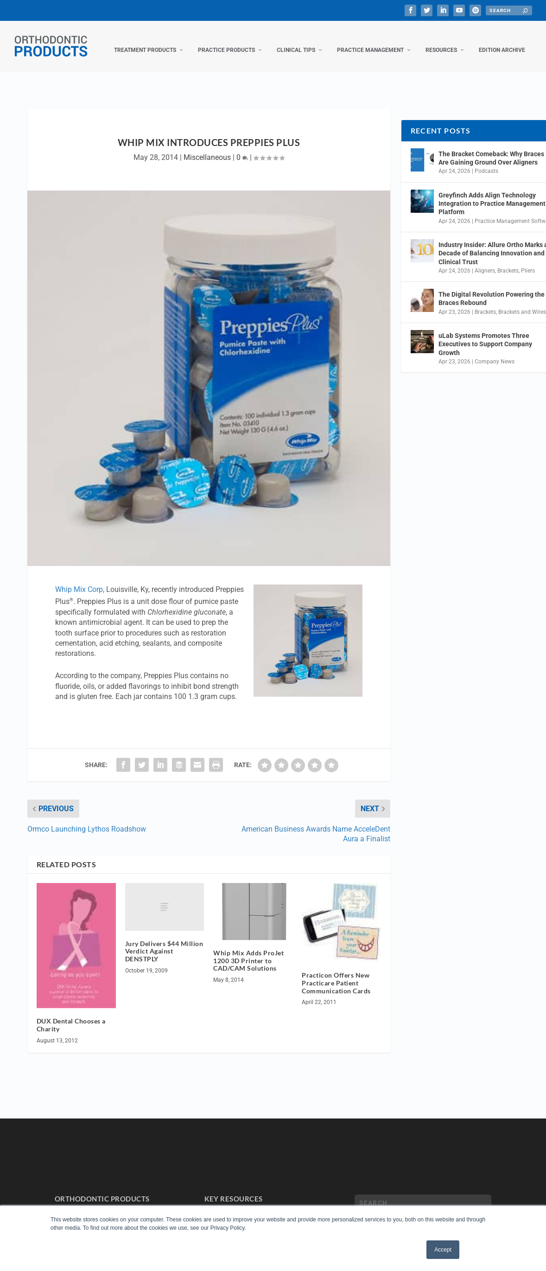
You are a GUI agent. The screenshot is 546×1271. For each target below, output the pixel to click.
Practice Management (370, 41)
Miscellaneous (207, 148)
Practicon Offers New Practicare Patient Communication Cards (336, 973)
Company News (494, 352)
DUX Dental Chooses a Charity (71, 1015)
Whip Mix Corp (79, 580)
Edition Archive (502, 41)
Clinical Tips (296, 41)
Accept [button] (442, 1249)
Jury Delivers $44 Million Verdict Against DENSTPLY (164, 942)
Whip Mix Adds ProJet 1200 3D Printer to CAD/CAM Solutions (248, 951)
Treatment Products (145, 41)
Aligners (485, 261)
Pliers (528, 261)
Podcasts (486, 162)
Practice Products (226, 41)
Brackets (508, 261)
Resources (441, 41)
